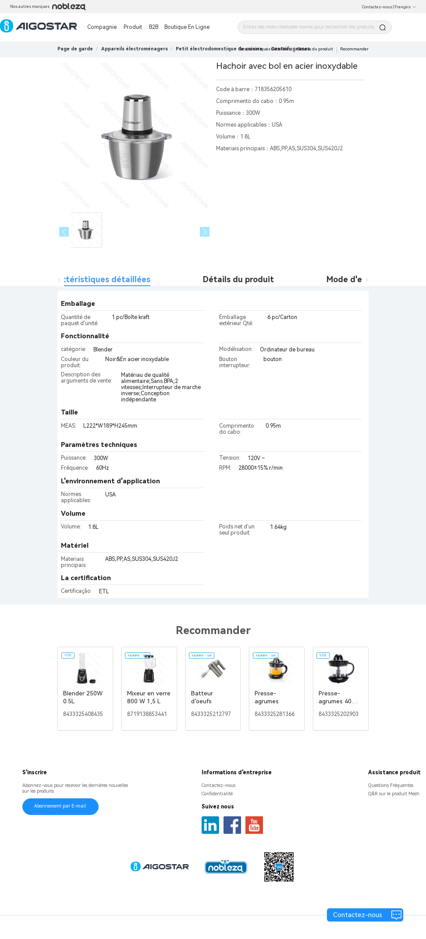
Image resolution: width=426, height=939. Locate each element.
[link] (134, 49)
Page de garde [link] (75, 49)
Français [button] (405, 7)
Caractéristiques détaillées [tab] (97, 279)
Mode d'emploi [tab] (355, 279)
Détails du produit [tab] (238, 279)
